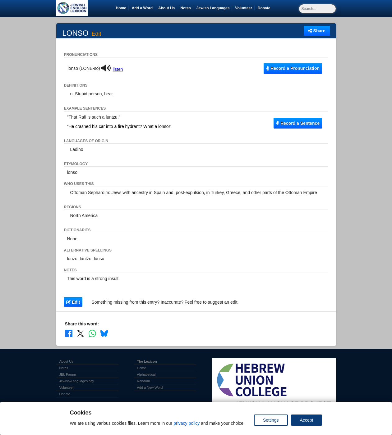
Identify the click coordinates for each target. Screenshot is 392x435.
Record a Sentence (298, 123)
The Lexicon (147, 361)
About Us (166, 8)
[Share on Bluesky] (104, 333)
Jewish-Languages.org (76, 381)
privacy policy (186, 423)
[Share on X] (80, 333)
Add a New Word (150, 387)
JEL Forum (67, 374)
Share (316, 30)
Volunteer (244, 8)
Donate (265, 8)
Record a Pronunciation (293, 68)
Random (143, 381)
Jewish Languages (214, 8)
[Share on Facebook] (68, 333)
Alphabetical (146, 374)
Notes (185, 8)
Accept (306, 420)
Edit (96, 34)
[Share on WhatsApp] (92, 333)
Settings (271, 420)
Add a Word (142, 8)
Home (121, 8)
